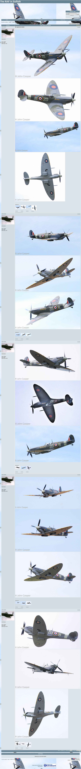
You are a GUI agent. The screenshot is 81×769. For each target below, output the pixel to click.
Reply (78, 23)
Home (7, 19)
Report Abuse (40, 766)
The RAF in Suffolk (4, 22)
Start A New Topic (72, 23)
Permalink (78, 27)
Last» (67, 750)
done (80, 751)
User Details (40, 19)
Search (29, 19)
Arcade (74, 19)
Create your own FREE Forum (37, 765)
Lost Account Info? (76, 17)
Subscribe (77, 759)
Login (78, 14)
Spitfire (10, 22)
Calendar (51, 19)
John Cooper (4, 26)
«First (59, 750)
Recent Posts (63, 19)
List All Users (18, 19)
